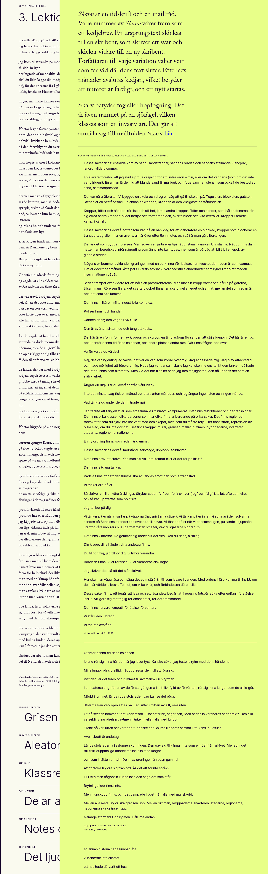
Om (6, 868)
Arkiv (28, 868)
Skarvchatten (44, 868)
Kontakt (16, 868)
